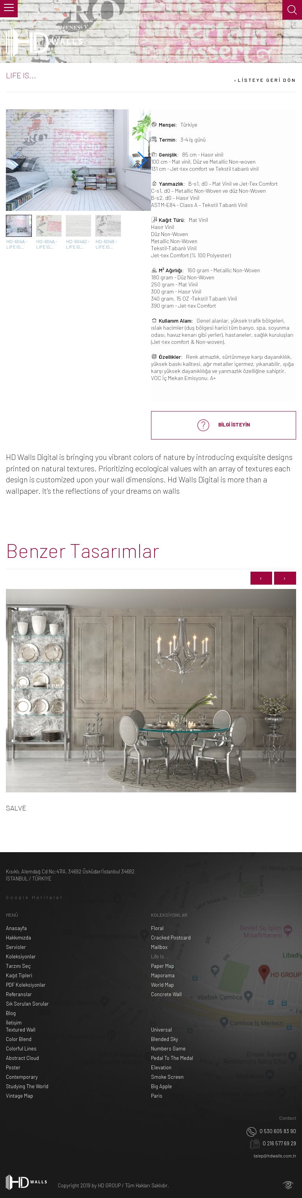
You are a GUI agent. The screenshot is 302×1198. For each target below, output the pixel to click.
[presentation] (261, 578)
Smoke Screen (167, 1077)
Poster (13, 1067)
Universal (161, 1029)
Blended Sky (164, 1039)
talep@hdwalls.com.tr (275, 1155)
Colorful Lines (21, 1048)
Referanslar (19, 994)
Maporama (163, 975)
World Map (162, 985)
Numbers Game (168, 1048)
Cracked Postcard (171, 937)
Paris (156, 1096)
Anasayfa (16, 928)
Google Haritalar (34, 897)
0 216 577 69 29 (273, 1143)
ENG (278, 23)
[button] (141, 160)
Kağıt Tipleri (19, 975)
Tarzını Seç (18, 966)
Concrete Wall (166, 994)
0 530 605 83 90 (271, 1131)
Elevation (161, 1067)
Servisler (16, 947)
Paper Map (162, 966)
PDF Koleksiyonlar (26, 985)
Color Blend (18, 1039)
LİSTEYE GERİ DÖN (264, 80)
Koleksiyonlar (21, 956)
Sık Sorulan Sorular (27, 1003)
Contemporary (22, 1077)
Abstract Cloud (22, 1058)
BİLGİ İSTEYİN (223, 425)
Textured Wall (20, 1029)
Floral (157, 928)
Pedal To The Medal (172, 1058)
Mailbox (159, 947)
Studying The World (27, 1086)
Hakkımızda (18, 937)
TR (293, 23)
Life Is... (160, 956)
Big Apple (161, 1086)
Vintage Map (19, 1096)
